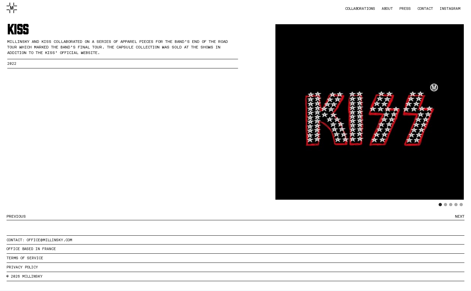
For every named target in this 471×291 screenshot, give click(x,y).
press (405, 9)
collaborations (360, 9)
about (387, 9)
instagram (450, 9)
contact (425, 9)
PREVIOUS (16, 216)
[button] (288, 118)
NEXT (459, 216)
